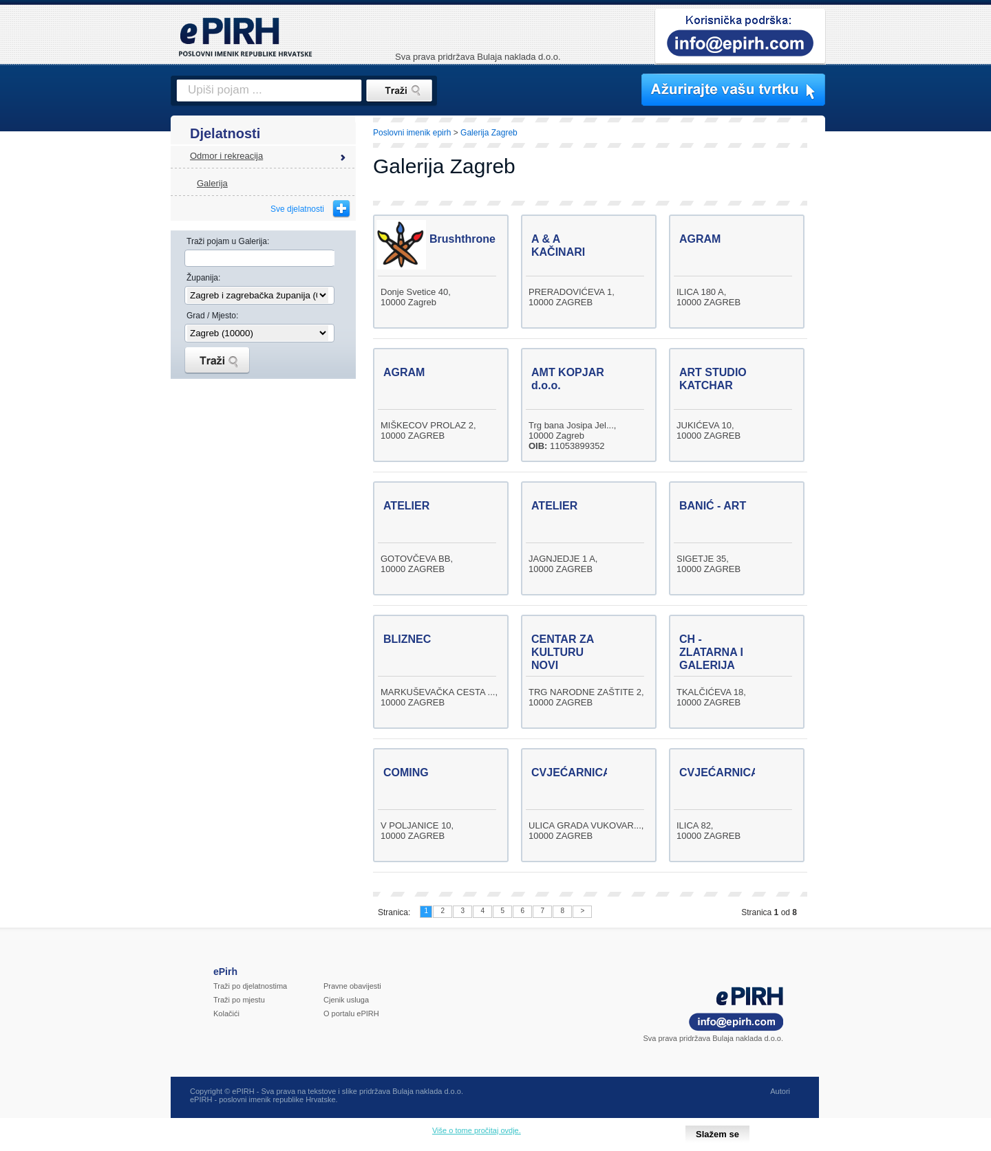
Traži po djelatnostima (250, 986)
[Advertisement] (886, 354)
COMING (406, 772)
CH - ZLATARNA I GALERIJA (711, 652)
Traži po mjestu (239, 1000)
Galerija (212, 183)
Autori (780, 1091)
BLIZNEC (407, 639)
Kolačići (226, 1013)
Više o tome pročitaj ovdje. (476, 1130)
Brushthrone (462, 239)
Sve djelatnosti (297, 209)
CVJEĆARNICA (571, 772)
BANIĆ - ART (712, 506)
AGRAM (700, 239)
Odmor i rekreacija (226, 156)
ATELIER (406, 506)
